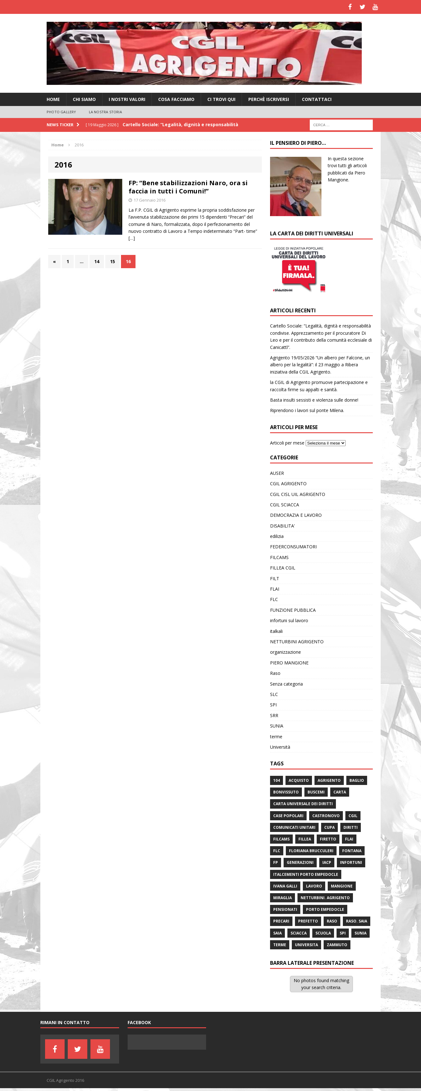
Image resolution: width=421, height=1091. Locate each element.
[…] (132, 238)
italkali (276, 631)
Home (53, 99)
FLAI (274, 589)
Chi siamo (84, 99)
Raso (275, 673)
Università (280, 747)
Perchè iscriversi (268, 99)
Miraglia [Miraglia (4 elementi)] (282, 897)
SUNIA (276, 726)
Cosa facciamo (176, 99)
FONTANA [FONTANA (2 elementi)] (351, 850)
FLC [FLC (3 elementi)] (276, 850)
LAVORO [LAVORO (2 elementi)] (314, 886)
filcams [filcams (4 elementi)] (281, 839)
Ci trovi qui (221, 99)
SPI (273, 705)
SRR (274, 715)
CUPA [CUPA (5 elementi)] (329, 827)
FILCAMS (279, 557)
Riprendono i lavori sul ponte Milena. (307, 410)
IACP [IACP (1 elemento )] (326, 862)
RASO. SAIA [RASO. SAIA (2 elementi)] (356, 921)
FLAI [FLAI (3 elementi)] (349, 839)
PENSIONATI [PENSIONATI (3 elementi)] (285, 909)
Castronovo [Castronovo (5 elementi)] (326, 815)
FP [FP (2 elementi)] (275, 862)
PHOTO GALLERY (61, 111)
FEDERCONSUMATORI (293, 547)
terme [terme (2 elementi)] (279, 944)
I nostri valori (127, 99)
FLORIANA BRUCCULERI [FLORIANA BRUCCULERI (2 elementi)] (311, 850)
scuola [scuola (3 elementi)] (323, 933)
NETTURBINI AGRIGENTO (297, 642)
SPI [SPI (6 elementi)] (343, 933)
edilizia (277, 536)
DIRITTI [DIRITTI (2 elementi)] (350, 827)
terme (276, 737)
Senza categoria (286, 684)
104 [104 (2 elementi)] (276, 780)
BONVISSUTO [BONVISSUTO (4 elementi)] (286, 792)
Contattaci (317, 99)
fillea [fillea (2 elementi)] (304, 839)
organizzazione (285, 652)
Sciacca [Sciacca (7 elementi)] (299, 933)
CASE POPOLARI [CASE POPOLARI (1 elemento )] (288, 815)
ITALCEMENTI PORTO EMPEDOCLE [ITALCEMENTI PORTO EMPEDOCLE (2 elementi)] (305, 874)
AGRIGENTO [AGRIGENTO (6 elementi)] (329, 780)
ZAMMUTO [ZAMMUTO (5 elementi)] (337, 944)
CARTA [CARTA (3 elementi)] (339, 792)
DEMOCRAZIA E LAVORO (296, 515)
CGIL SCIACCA (284, 505)
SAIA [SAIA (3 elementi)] (277, 933)
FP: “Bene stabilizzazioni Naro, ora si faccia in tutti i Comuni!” (188, 187)
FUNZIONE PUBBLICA (293, 610)
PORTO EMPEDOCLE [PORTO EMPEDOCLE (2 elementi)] (325, 909)
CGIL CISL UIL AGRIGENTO (297, 494)
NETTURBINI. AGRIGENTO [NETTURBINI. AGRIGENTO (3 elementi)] (325, 897)
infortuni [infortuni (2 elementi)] (351, 862)
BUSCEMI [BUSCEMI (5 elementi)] (316, 792)
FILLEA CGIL (282, 568)
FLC (274, 599)
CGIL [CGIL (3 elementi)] (353, 815)
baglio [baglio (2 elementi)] (356, 780)
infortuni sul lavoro (289, 620)
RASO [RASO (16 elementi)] (332, 921)
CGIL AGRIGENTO (288, 484)
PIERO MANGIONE (289, 663)
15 (112, 261)
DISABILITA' (282, 526)
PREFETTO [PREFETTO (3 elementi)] (308, 921)
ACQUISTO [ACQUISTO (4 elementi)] (299, 780)
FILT (274, 578)
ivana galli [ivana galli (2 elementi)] (285, 886)
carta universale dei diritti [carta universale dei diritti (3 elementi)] (303, 803)
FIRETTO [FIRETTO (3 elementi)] (328, 839)
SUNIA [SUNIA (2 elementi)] (360, 933)
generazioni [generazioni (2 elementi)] (300, 862)
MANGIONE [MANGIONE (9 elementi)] (342, 886)
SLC (274, 694)
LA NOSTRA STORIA (105, 111)
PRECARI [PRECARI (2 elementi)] (281, 921)
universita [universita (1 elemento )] (306, 944)
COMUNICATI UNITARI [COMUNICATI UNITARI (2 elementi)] (294, 827)
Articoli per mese (287, 443)
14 (96, 261)
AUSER (277, 473)
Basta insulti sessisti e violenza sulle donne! (314, 400)
